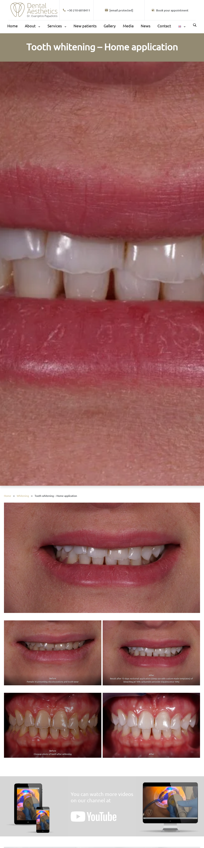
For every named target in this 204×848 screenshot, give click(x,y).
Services (55, 25)
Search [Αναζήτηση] (194, 25)
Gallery (110, 25)
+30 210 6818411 (76, 10)
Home (12, 25)
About (30, 25)
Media (128, 25)
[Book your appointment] (170, 10)
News (145, 25)
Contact (164, 25)
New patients (85, 25)
